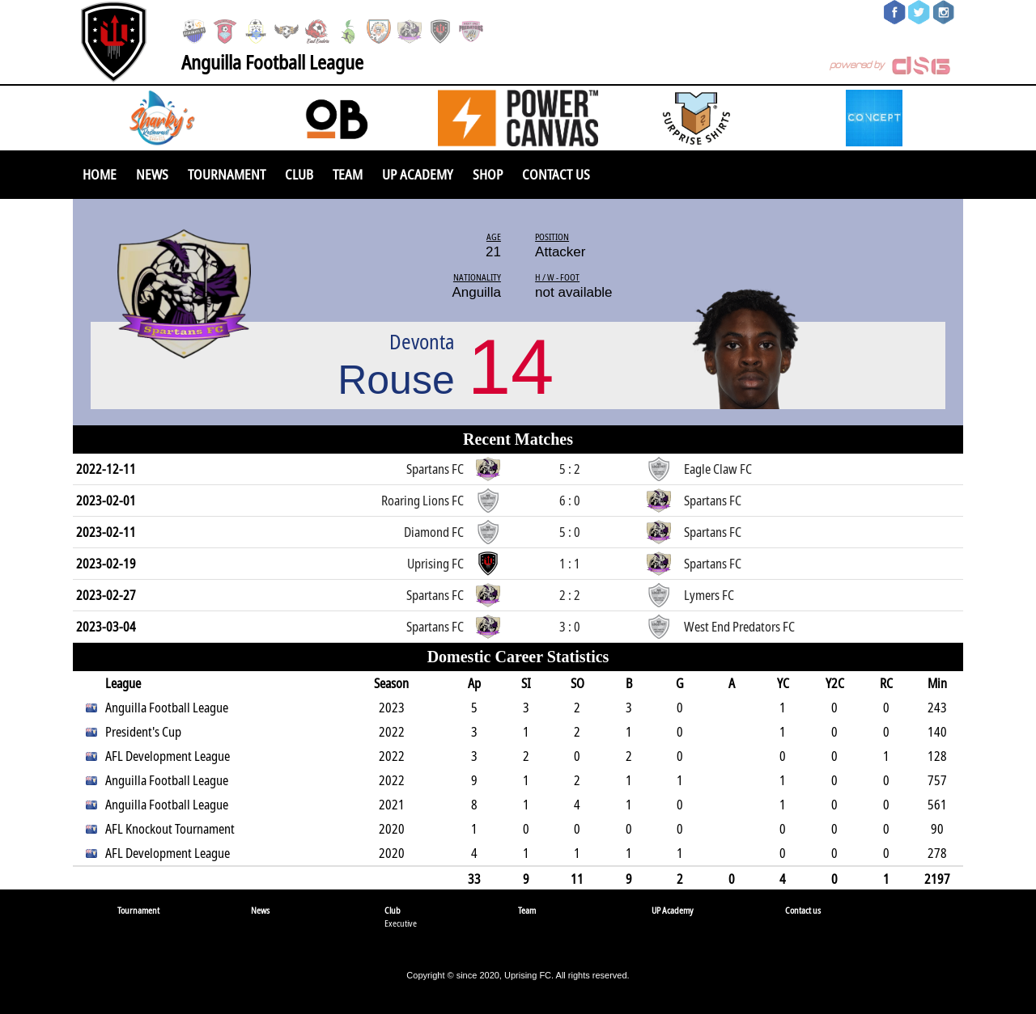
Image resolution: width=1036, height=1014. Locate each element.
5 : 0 (569, 532)
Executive (400, 923)
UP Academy (417, 174)
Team (348, 174)
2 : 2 (569, 595)
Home (100, 174)
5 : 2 (569, 469)
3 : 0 (569, 627)
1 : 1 (569, 563)
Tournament (226, 174)
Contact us (556, 174)
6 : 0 (569, 500)
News (152, 174)
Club (299, 174)
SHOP (488, 174)
